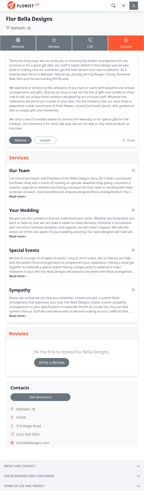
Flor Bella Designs (29, 18)
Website (18, 43)
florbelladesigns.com (32, 443)
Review (54, 43)
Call (90, 43)
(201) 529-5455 (28, 434)
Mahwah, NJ (21, 27)
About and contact (19, 466)
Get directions (40, 397)
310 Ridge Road (28, 426)
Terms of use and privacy (24, 486)
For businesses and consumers (29, 476)
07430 (21, 417)
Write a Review (51, 362)
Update (45, 140)
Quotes (126, 43)
